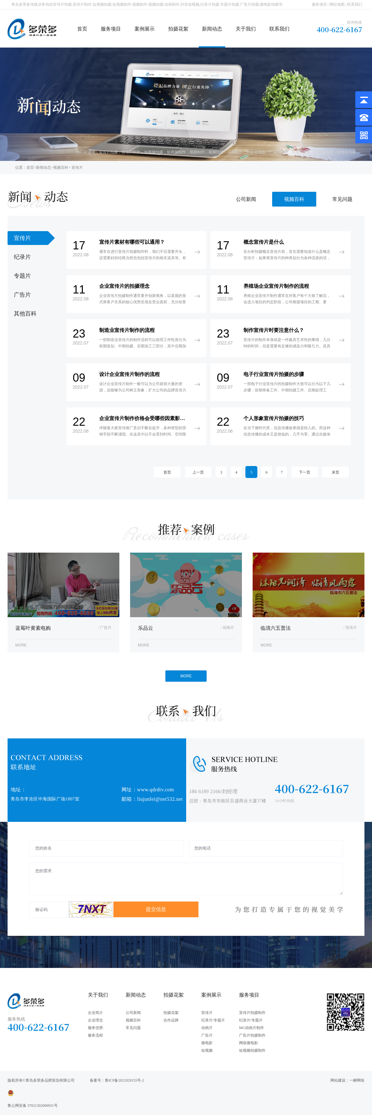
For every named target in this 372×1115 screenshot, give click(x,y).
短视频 (207, 1050)
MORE (186, 676)
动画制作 (235, 152)
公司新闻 (246, 199)
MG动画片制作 (251, 1028)
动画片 (207, 1028)
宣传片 (207, 1012)
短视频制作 (176, 152)
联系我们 (354, 4)
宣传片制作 (131, 152)
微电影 (207, 1043)
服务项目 (319, 4)
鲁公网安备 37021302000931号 (33, 1105)
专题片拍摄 (301, 152)
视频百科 (60, 167)
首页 (82, 28)
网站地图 (337, 4)
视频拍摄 (216, 152)
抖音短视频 (255, 152)
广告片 (207, 1035)
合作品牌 (171, 1020)
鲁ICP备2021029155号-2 (124, 1080)
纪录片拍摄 (278, 152)
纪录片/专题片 (213, 1020)
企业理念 (95, 1020)
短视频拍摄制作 (252, 1050)
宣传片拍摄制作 (252, 1012)
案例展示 (144, 28)
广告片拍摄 (323, 152)
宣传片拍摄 (108, 152)
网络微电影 (248, 1043)
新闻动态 (212, 28)
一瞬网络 (356, 1080)
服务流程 (95, 1035)
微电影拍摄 (346, 152)
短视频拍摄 (153, 152)
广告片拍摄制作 (252, 1035)
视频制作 (197, 152)
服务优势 (95, 1028)
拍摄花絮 (178, 28)
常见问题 (342, 199)
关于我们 (246, 28)
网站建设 (338, 1080)
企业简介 (95, 1012)
